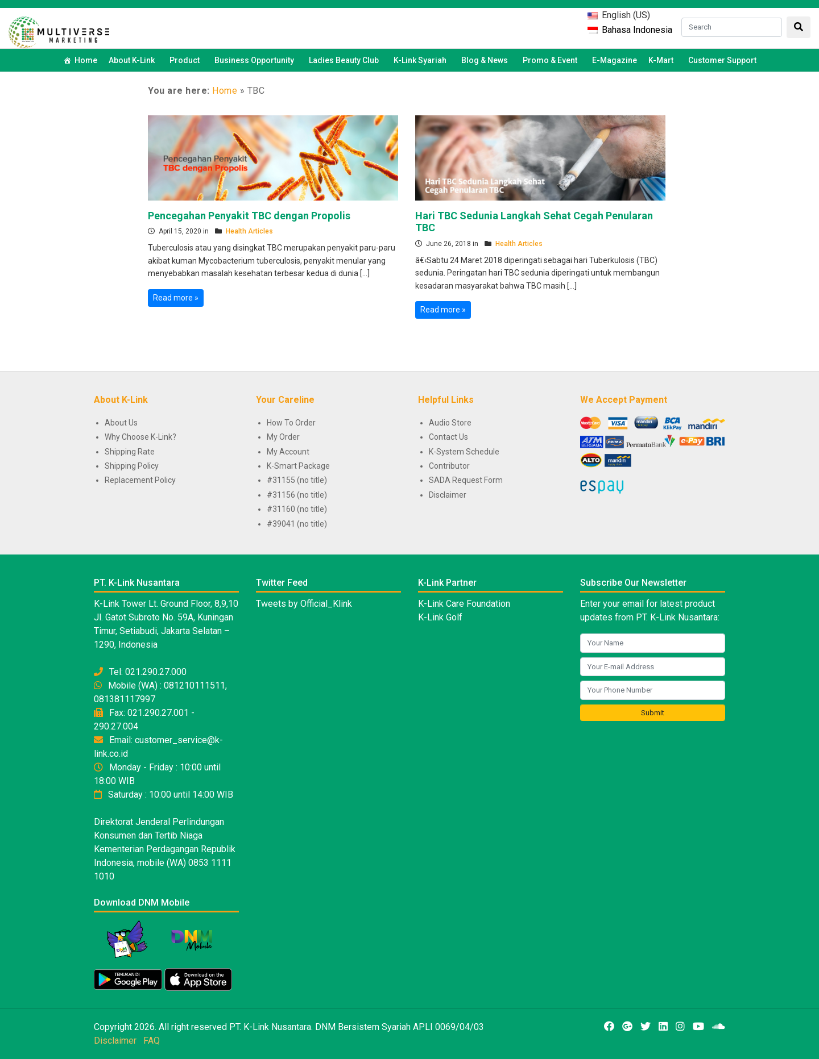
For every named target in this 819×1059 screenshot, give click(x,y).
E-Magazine (614, 60)
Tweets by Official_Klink (304, 603)
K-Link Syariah (422, 60)
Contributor (449, 465)
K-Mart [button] (662, 60)
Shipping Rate (130, 451)
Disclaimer (447, 494)
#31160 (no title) (297, 509)
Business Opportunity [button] (255, 60)
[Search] (731, 27)
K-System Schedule (464, 451)
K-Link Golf (440, 617)
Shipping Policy (132, 465)
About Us (121, 422)
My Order (283, 436)
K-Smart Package (298, 465)
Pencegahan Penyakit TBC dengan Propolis (249, 216)
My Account (288, 451)
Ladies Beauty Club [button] (345, 60)
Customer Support (722, 60)
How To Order (291, 422)
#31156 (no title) (297, 494)
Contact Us (448, 436)
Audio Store (450, 422)
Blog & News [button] (486, 60)
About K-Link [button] (133, 60)
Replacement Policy (140, 480)
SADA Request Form (466, 480)
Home (86, 60)
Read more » (175, 297)
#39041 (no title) (297, 523)
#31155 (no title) (297, 480)
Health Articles (249, 231)
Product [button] (186, 60)
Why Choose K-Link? (140, 436)
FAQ (151, 1040)
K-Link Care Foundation (464, 603)
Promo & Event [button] (552, 60)
